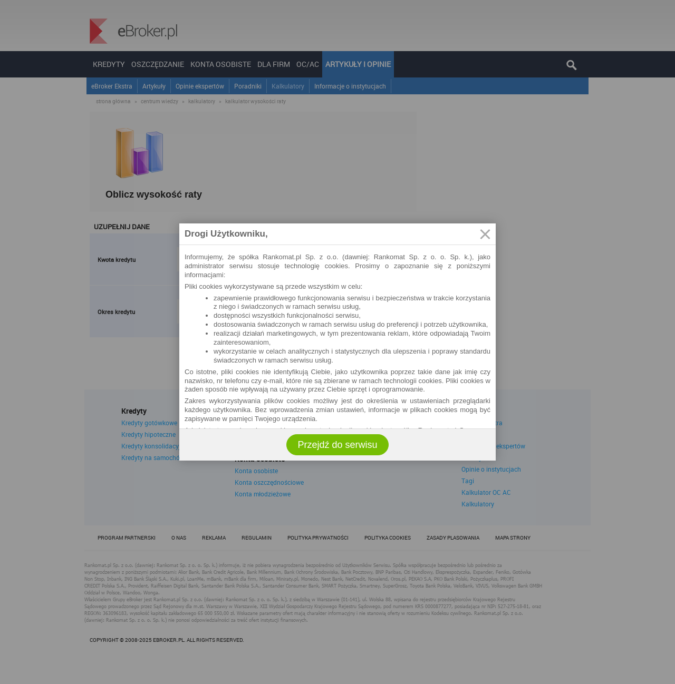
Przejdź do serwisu (337, 444)
